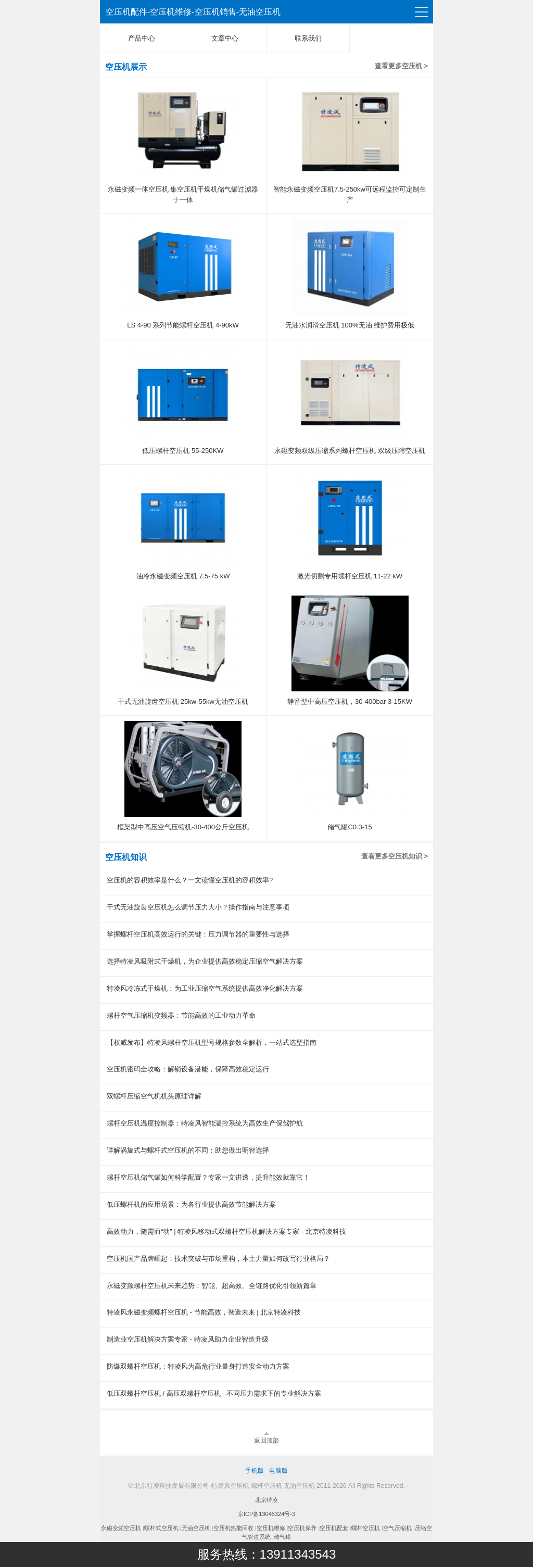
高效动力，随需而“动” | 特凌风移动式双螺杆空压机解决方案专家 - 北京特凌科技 (226, 1231)
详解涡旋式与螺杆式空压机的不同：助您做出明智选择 (188, 1150)
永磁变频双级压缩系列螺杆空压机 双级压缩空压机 (349, 450)
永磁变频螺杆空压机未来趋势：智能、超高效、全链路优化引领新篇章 (211, 1286)
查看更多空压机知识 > (394, 856)
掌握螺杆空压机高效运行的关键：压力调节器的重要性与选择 (198, 934)
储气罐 (282, 1537)
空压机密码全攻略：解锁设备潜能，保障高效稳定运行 (188, 1069)
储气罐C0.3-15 (349, 827)
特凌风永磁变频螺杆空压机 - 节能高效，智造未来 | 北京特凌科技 (204, 1312)
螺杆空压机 (365, 1528)
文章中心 (224, 38)
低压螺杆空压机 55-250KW (182, 450)
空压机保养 (302, 1528)
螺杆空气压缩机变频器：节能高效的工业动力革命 (181, 1015)
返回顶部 (266, 1440)
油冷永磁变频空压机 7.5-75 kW (183, 576)
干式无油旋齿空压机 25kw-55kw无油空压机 (183, 701)
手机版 (254, 1470)
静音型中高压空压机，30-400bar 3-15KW (349, 701)
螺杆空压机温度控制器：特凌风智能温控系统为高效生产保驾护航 (205, 1123)
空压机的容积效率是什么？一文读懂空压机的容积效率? (190, 880)
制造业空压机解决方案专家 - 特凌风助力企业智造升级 (188, 1339)
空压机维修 (271, 1528)
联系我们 (308, 38)
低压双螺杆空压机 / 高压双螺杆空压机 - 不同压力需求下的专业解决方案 (214, 1393)
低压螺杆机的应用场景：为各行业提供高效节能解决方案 (191, 1204)
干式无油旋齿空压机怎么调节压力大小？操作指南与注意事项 (198, 907)
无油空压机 (196, 1528)
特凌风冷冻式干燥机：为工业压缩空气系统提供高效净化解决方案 (205, 988)
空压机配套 (334, 1528)
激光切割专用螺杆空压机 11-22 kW (349, 576)
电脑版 (278, 1470)
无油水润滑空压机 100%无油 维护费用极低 (349, 325)
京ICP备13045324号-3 (266, 1514)
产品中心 (141, 38)
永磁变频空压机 (121, 1528)
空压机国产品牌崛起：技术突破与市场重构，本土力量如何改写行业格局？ (218, 1258)
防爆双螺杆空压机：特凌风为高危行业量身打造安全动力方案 (198, 1366)
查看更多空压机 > (401, 66)
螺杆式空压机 (161, 1528)
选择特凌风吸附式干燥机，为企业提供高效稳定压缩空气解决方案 (205, 961)
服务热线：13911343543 (266, 1554)
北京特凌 (266, 1500)
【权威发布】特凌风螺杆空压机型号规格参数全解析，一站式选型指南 (211, 1042)
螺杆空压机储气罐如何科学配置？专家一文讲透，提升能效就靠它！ (208, 1177)
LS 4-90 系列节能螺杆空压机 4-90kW (183, 325)
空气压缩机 (397, 1528)
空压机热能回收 (233, 1528)
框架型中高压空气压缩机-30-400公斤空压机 (183, 827)
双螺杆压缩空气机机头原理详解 (154, 1096)
